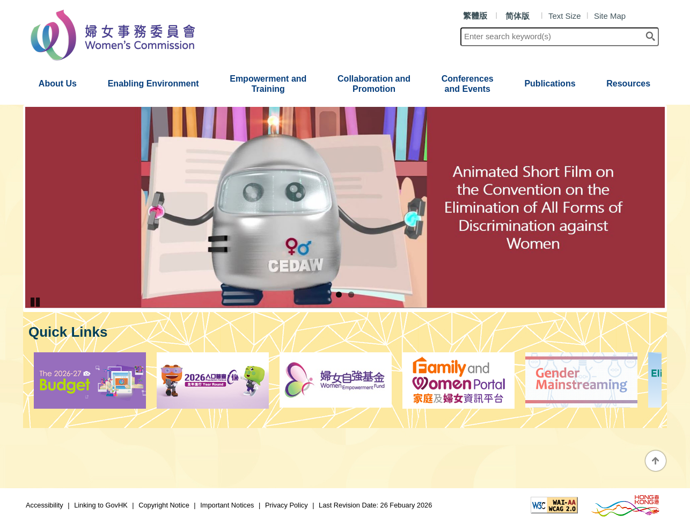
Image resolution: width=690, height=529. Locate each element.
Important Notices (227, 505)
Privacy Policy (286, 505)
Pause (36, 301)
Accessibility (44, 505)
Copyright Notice (163, 505)
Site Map (610, 15)
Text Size (564, 15)
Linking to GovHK (99, 505)
